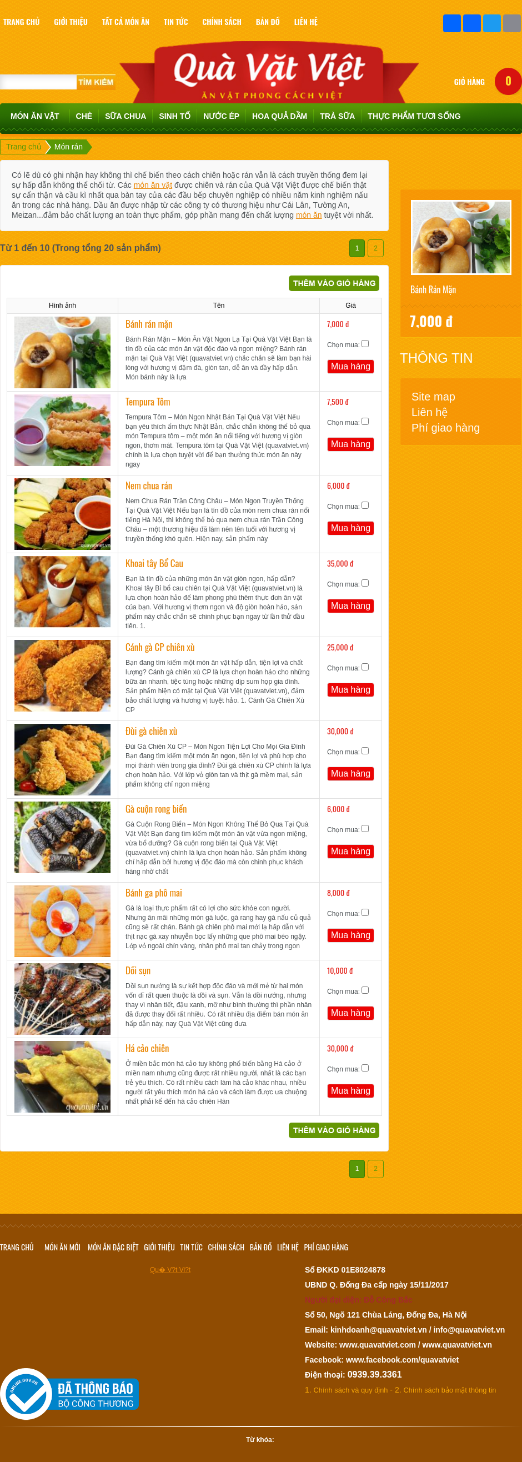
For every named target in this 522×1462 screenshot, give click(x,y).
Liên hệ (429, 412)
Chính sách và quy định (351, 1390)
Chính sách (226, 1247)
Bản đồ (261, 1247)
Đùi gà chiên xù (151, 731)
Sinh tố (174, 116)
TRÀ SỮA (337, 116)
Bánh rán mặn (149, 324)
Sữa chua (125, 116)
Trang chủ (24, 146)
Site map (433, 396)
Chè (84, 116)
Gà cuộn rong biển (156, 808)
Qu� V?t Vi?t (170, 1270)
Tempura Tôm (148, 401)
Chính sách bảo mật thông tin (450, 1390)
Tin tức (191, 1247)
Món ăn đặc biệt (113, 1247)
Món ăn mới (62, 1247)
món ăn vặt (153, 185)
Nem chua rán (149, 485)
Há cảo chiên (147, 1048)
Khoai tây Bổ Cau (154, 563)
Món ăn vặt (35, 116)
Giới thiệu (159, 1247)
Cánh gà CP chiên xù (160, 647)
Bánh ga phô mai (154, 892)
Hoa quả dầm (279, 116)
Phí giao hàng (445, 428)
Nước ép (221, 116)
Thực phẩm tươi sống (414, 116)
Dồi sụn (138, 970)
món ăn (309, 215)
